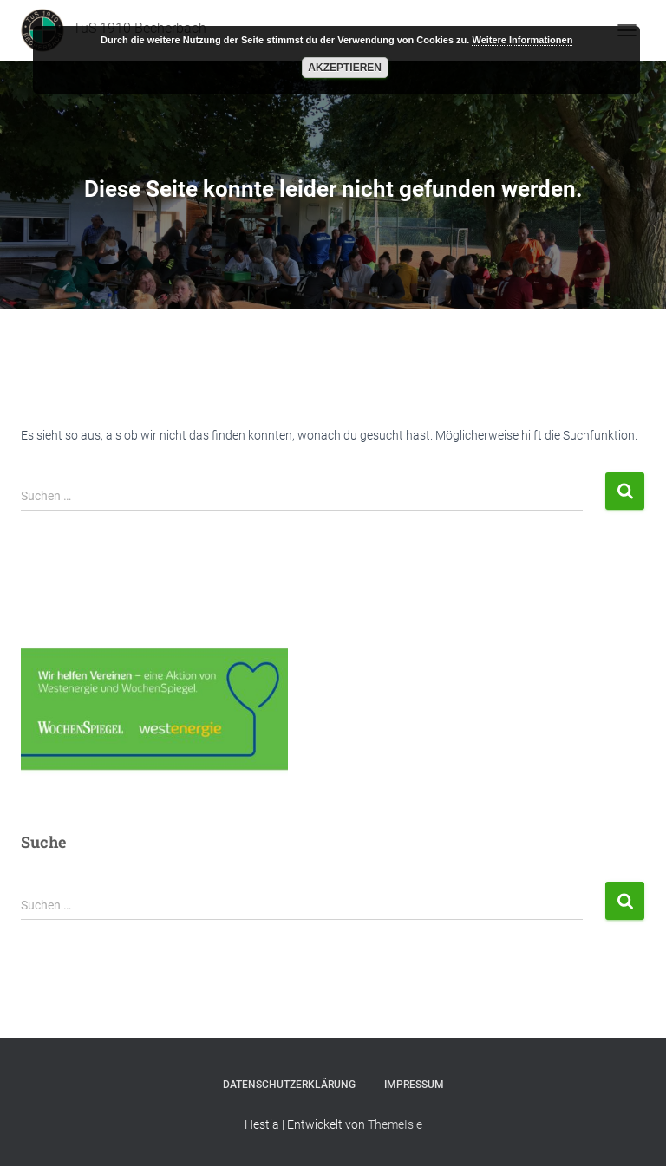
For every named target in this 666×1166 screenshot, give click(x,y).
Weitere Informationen (522, 40)
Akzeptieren (345, 68)
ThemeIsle (395, 1124)
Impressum (414, 1084)
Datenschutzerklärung (289, 1084)
